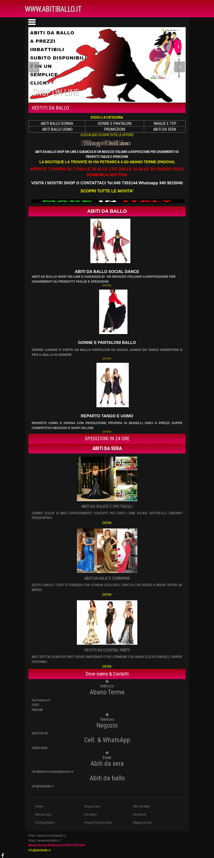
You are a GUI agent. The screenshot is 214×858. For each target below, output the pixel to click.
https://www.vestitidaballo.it (47, 836)
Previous (34, 68)
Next (180, 68)
